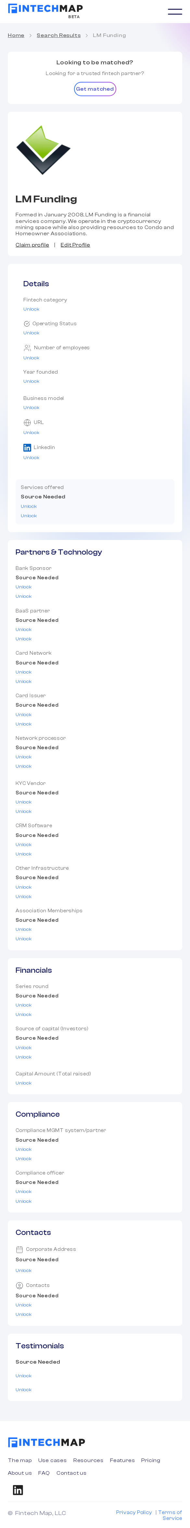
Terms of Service (170, 1515)
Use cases (52, 1460)
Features (122, 1460)
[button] (175, 12)
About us (20, 1473)
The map (20, 1460)
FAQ (44, 1473)
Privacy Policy (134, 1512)
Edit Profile (75, 245)
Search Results (59, 35)
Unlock (31, 309)
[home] (45, 8)
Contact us (72, 1473)
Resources (88, 1460)
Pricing (150, 1460)
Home (16, 35)
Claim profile (32, 245)
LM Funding (109, 35)
